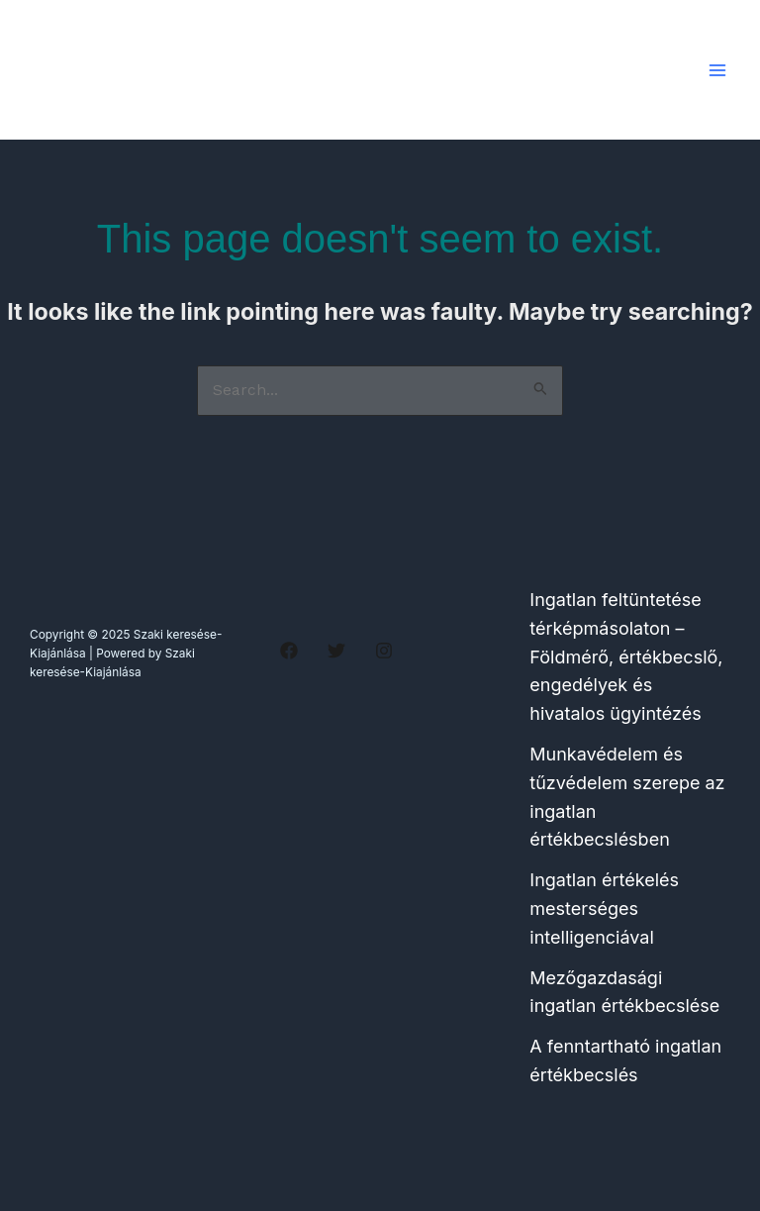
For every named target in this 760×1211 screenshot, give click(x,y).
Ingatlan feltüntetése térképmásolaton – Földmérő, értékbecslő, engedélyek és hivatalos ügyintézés (625, 656)
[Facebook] (289, 650)
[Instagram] (384, 650)
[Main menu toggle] (717, 70)
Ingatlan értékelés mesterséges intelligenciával (604, 908)
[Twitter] (336, 650)
